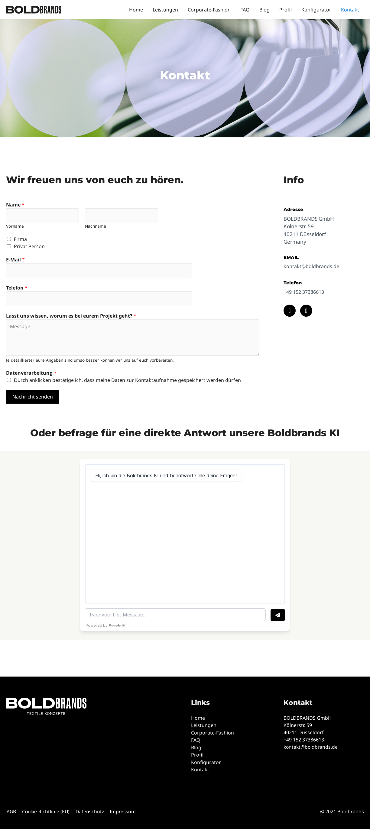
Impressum (125, 811)
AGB (11, 811)
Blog (264, 9)
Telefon (17, 288)
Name (15, 204)
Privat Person (29, 246)
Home (136, 9)
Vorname (15, 226)
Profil (285, 9)
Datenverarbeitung (31, 373)
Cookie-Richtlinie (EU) (46, 811)
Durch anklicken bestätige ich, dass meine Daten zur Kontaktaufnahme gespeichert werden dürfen (127, 381)
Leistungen (165, 9)
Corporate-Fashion (209, 9)
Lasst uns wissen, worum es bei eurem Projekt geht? (71, 316)
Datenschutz (90, 811)
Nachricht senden (32, 397)
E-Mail (15, 260)
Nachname (95, 226)
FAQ (245, 9)
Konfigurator (316, 9)
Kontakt (350, 9)
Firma (20, 239)
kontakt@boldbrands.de (311, 747)
